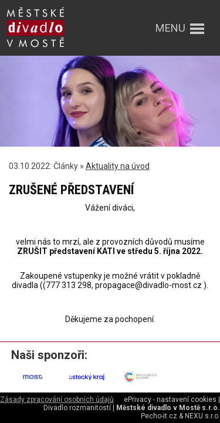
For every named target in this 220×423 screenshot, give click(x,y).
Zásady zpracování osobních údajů (57, 399)
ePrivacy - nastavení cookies (170, 399)
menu (170, 28)
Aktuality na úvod (118, 166)
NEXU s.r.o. (202, 416)
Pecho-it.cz (159, 416)
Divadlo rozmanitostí (77, 408)
